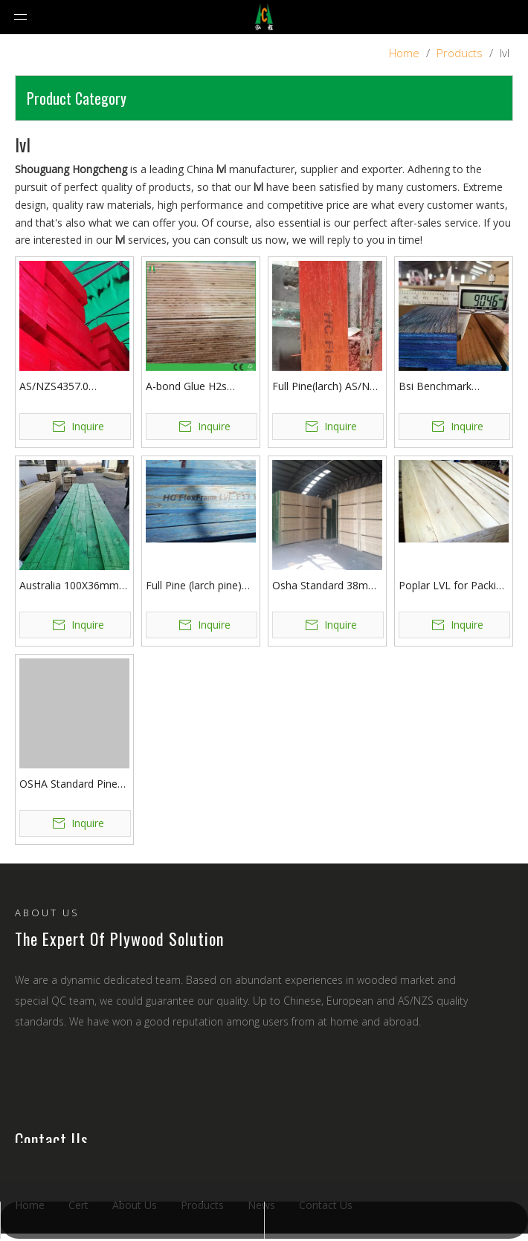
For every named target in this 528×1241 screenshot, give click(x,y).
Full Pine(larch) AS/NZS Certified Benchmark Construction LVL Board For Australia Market (327, 387)
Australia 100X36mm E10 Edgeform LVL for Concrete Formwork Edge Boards (72, 586)
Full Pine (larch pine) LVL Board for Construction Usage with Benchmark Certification (194, 586)
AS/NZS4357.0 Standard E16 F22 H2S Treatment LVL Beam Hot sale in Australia (72, 387)
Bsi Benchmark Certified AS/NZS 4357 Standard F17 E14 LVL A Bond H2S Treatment (452, 387)
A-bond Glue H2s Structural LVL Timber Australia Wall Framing (199, 387)
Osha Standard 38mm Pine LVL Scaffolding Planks (325, 586)
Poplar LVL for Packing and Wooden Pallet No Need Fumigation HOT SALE (453, 586)
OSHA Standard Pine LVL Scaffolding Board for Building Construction (72, 784)
